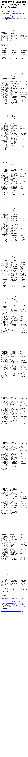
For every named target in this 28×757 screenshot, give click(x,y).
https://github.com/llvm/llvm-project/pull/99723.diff (11, 49)
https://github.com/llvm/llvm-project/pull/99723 (13, 714)
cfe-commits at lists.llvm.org (14, 10)
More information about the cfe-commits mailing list (12, 726)
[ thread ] (18, 18)
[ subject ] (22, 18)
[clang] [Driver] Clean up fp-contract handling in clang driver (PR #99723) (13, 14)
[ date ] (14, 18)
